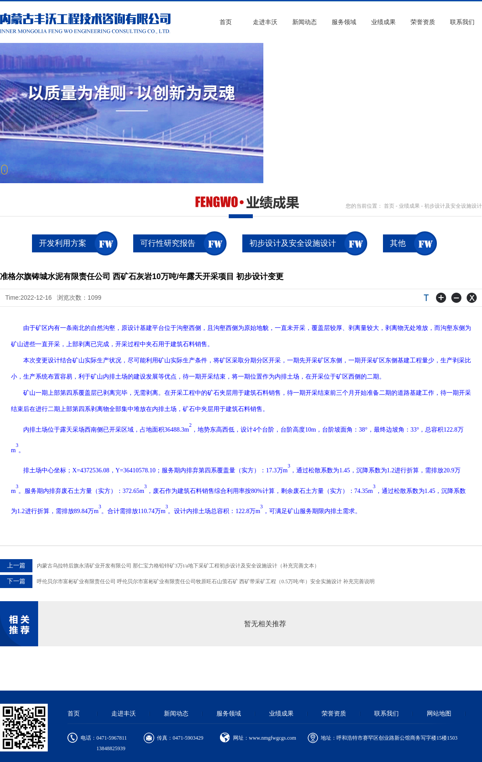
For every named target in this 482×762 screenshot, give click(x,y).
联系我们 (462, 22)
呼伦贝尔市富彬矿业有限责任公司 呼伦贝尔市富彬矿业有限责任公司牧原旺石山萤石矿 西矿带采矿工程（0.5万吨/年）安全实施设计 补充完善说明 (187, 581)
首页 (226, 22)
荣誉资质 (423, 22)
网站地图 (439, 713)
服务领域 (344, 22)
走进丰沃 (265, 22)
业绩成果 (383, 22)
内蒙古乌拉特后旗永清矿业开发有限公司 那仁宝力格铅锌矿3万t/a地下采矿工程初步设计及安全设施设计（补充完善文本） (159, 565)
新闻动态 (304, 22)
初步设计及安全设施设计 (453, 206)
